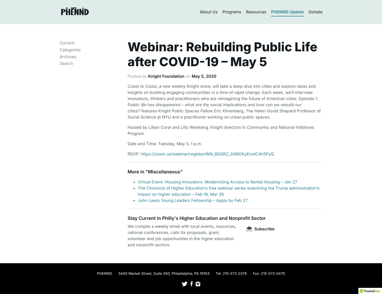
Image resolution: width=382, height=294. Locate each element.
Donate (315, 11)
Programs (231, 11)
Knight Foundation (166, 76)
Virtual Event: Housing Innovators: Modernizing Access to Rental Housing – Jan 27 (217, 181)
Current (67, 42)
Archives (68, 56)
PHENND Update (287, 11)
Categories (70, 49)
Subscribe (260, 228)
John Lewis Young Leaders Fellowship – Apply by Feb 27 (192, 200)
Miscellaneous (164, 172)
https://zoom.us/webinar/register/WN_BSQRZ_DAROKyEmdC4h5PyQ (207, 153)
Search (66, 63)
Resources (256, 11)
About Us (209, 11)
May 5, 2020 (204, 76)
